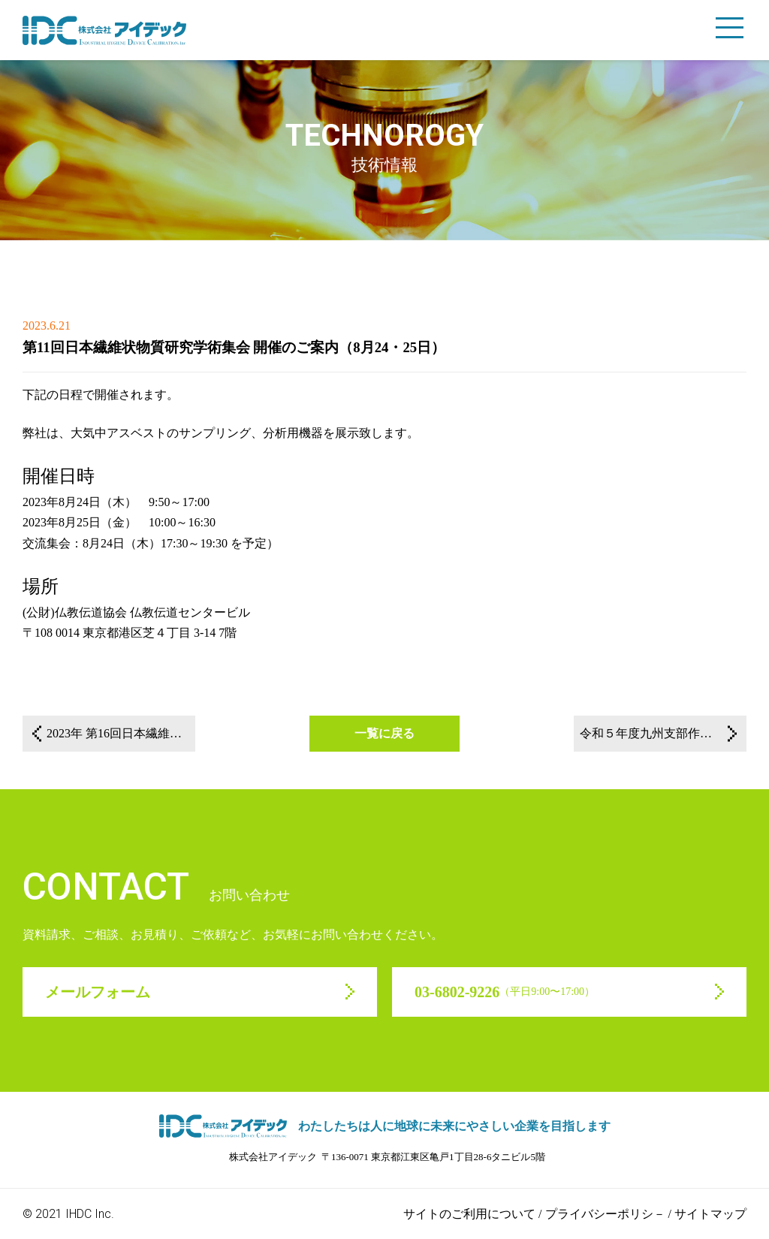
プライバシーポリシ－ (605, 1214)
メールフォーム (97, 992)
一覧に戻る (384, 733)
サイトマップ (710, 1214)
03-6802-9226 (505, 992)
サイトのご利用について (469, 1214)
